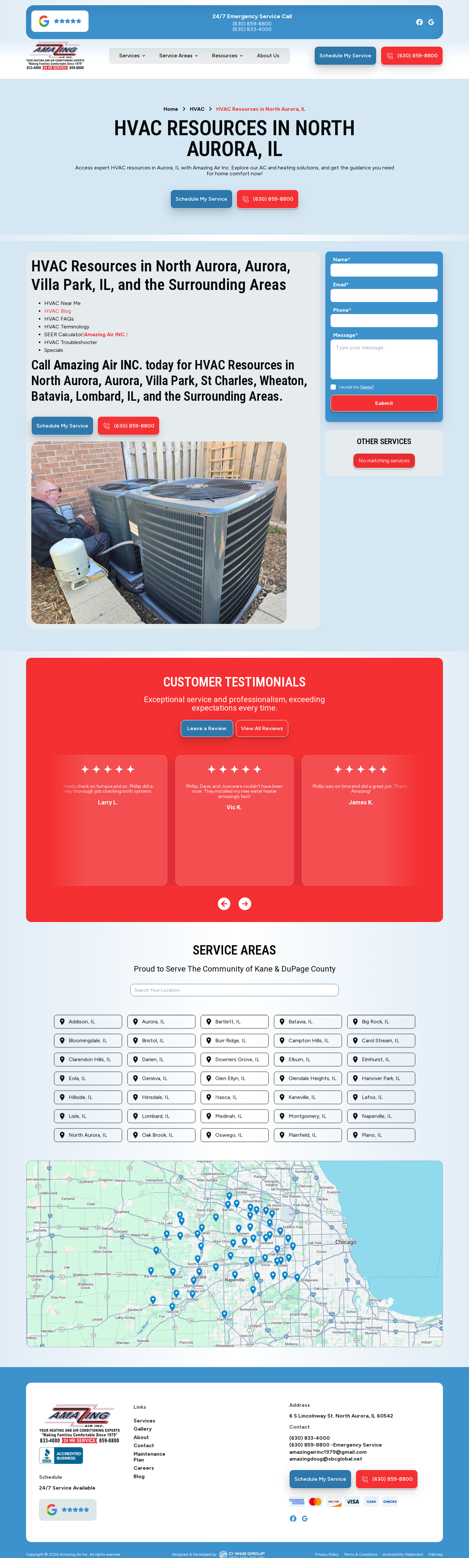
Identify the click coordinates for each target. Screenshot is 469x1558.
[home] (55, 56)
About (141, 1437)
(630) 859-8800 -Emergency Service (335, 1445)
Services (129, 56)
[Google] (431, 22)
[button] (133, 55)
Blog (139, 1476)
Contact (144, 1446)
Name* (341, 260)
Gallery (143, 1429)
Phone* (342, 310)
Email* (341, 285)
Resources (224, 56)
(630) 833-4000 (252, 29)
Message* (345, 335)
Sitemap (435, 1554)
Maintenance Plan (149, 1457)
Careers (144, 1468)
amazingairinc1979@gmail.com (328, 1452)
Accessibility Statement (403, 1554)
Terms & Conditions (360, 1554)
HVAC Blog (57, 311)
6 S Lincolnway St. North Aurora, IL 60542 (341, 1416)
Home (170, 109)
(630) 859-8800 (252, 24)
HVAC (197, 109)
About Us (268, 55)
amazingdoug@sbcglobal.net (325, 1459)
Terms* (367, 387)
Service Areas (175, 56)
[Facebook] (419, 22)
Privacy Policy (327, 1554)
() (105, 334)
